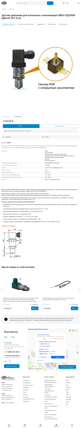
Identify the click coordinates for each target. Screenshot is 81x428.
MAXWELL (69, 399)
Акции (24, 392)
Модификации (41, 24)
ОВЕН (67, 380)
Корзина (40, 425)
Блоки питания (48, 403)
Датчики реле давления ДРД (50, 407)
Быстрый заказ (59, 126)
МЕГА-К (68, 394)
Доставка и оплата (28, 385)
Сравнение (56, 425)
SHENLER (68, 387)
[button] (1, 289)
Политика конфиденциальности (29, 398)
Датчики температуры (50, 414)
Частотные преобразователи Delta (50, 396)
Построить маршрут (67, 367)
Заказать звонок (12, 366)
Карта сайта (26, 401)
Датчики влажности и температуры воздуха (50, 381)
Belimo (67, 390)
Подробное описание (8, 24)
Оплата (45, 137)
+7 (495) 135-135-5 (12, 352)
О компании (26, 380)
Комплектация (63, 24)
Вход (72, 425)
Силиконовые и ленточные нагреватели (50, 417)
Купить (20, 126)
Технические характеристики (26, 24)
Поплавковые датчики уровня (50, 411)
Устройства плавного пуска (50, 400)
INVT (67, 385)
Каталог (25, 425)
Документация (52, 24)
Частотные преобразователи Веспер (49, 390)
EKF (67, 404)
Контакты (25, 390)
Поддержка (26, 387)
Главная (9, 425)
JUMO (67, 401)
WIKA (67, 392)
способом (68, 320)
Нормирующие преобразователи (49, 385)
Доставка (7, 137)
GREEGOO (68, 397)
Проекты (25, 394)
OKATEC (68, 382)
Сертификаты (26, 382)
